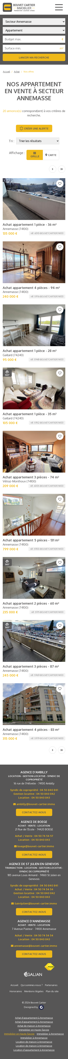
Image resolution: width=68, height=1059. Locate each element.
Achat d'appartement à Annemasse (34, 1017)
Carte (50, 155)
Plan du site (52, 991)
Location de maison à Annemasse (34, 1041)
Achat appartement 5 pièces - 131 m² (31, 540)
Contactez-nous (34, 812)
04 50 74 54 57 (43, 835)
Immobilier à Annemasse (50, 1033)
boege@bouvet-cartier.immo (34, 846)
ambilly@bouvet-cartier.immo (34, 804)
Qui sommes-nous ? (32, 985)
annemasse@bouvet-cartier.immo (34, 945)
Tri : (11, 141)
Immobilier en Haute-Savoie (34, 1029)
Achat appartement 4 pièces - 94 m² (31, 288)
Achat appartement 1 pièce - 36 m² (30, 224)
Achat (17, 71)
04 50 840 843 (40, 797)
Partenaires (51, 985)
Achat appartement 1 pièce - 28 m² (30, 351)
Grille (34, 155)
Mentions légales (34, 991)
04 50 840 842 (45, 793)
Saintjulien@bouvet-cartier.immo (34, 903)
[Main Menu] (59, 7)
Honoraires (16, 991)
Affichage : (17, 153)
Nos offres (29, 71)
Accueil (6, 71)
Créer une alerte (34, 128)
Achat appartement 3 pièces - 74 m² (31, 477)
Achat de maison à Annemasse (34, 1025)
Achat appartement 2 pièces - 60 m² (31, 603)
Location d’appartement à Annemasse (34, 1049)
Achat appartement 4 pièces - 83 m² (31, 730)
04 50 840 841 (49, 789)
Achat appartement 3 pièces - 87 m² (31, 666)
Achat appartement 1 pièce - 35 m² (30, 414)
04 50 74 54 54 (43, 889)
